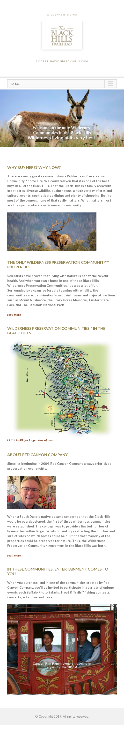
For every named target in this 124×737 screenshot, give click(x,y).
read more (14, 314)
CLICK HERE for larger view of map (30, 440)
